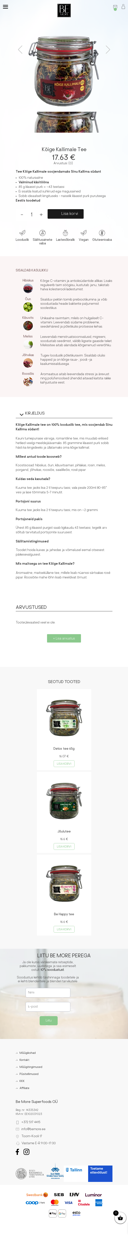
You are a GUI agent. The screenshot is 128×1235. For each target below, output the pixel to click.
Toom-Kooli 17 (31, 1136)
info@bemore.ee (33, 1129)
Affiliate (24, 1088)
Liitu (49, 1020)
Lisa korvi (69, 214)
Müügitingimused (31, 1067)
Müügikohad (28, 1053)
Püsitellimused (29, 1074)
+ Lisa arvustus (64, 638)
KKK (22, 1081)
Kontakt (24, 1060)
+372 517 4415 (30, 1122)
